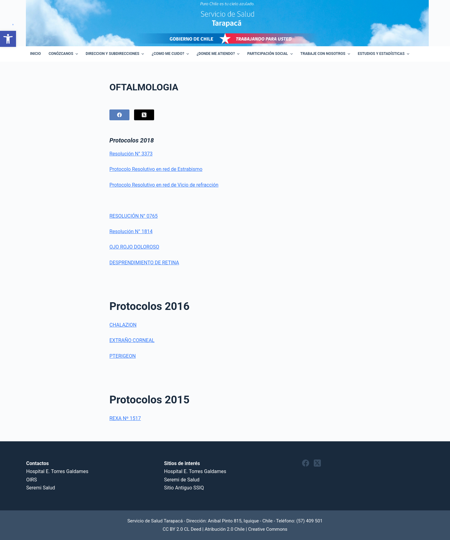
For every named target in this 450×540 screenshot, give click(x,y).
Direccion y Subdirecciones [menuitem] (115, 54)
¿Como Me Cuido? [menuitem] (171, 54)
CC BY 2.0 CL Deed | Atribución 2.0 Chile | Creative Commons (225, 529)
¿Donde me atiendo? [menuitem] (219, 54)
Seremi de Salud (181, 480)
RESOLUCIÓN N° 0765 (133, 216)
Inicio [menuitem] (35, 54)
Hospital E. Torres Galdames (57, 471)
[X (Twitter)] (144, 114)
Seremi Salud (40, 488)
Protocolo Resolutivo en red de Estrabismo (155, 169)
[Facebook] (119, 114)
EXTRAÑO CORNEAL (131, 340)
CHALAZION (123, 325)
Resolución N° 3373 (131, 154)
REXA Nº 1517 (125, 418)
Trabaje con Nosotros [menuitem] (326, 54)
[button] (8, 39)
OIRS (31, 480)
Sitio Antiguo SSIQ (184, 488)
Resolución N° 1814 (131, 231)
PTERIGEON (122, 356)
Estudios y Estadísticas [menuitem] (384, 54)
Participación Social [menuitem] (270, 54)
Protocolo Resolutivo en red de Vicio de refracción (164, 185)
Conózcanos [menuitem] (64, 54)
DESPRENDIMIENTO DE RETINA (144, 263)
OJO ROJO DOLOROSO (134, 247)
